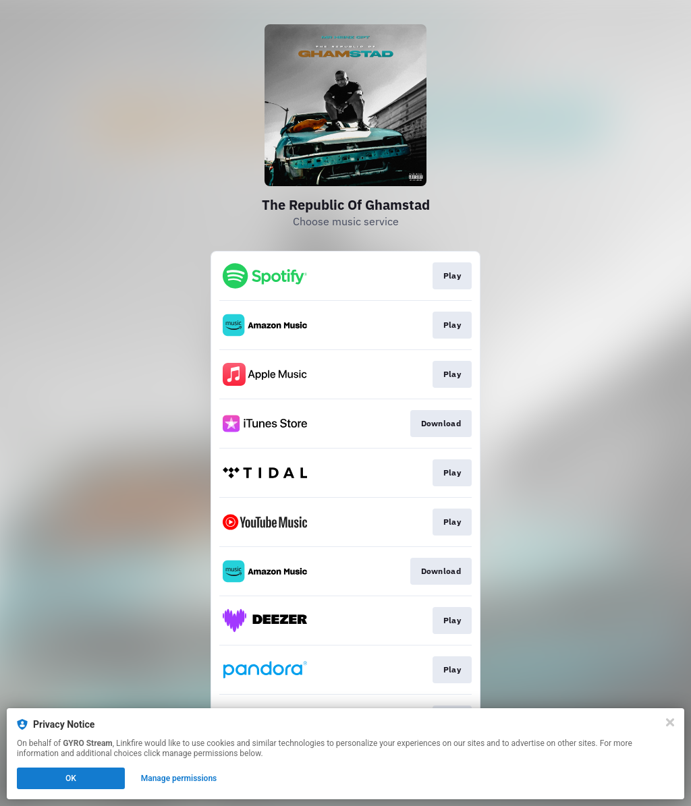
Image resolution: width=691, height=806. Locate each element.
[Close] (670, 722)
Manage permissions (179, 778)
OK (70, 778)
